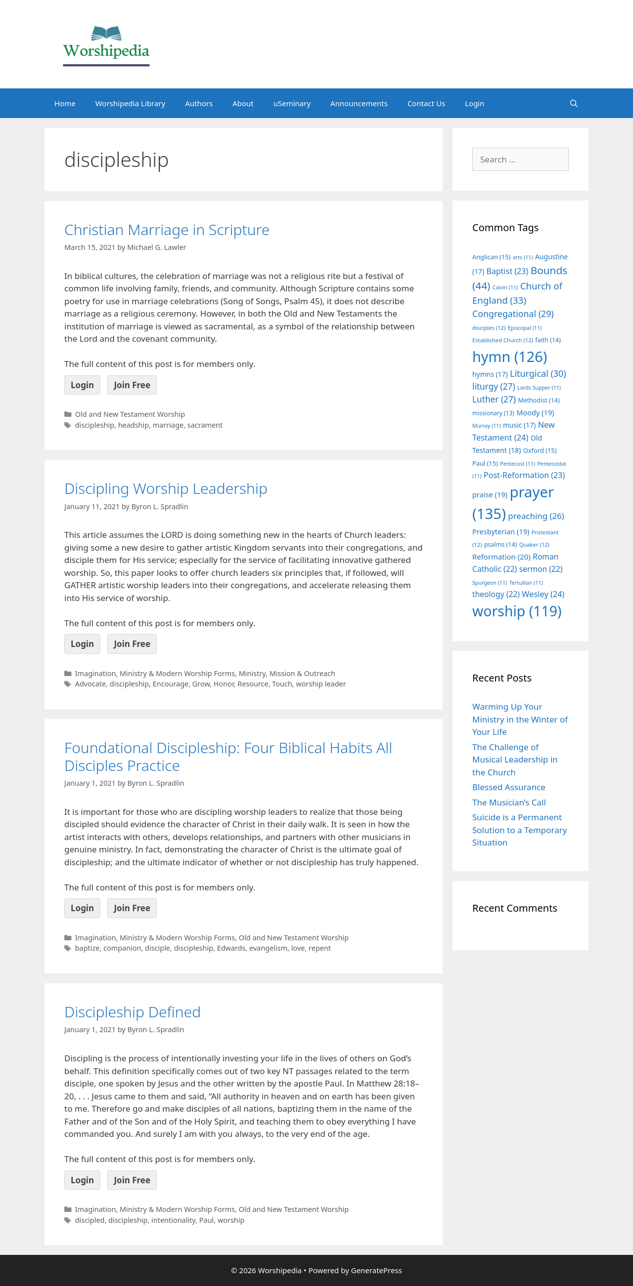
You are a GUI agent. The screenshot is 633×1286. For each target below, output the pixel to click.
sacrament (205, 425)
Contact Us (426, 103)
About (243, 103)
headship (133, 425)
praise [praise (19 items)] (489, 494)
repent (320, 948)
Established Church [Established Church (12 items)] (502, 340)
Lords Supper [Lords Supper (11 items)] (539, 387)
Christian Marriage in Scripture (167, 229)
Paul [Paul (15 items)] (485, 463)
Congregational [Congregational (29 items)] (513, 314)
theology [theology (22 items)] (496, 594)
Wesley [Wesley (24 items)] (543, 594)
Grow (201, 683)
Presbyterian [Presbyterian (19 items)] (500, 531)
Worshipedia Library (130, 103)
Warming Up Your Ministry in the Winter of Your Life (520, 719)
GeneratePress (376, 1270)
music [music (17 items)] (519, 425)
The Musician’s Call (509, 802)
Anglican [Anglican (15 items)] (491, 256)
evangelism (268, 948)
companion (122, 948)
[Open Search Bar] (573, 103)
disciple (157, 948)
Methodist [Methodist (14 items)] (538, 400)
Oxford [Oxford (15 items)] (539, 450)
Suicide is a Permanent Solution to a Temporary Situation (519, 829)
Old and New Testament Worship (130, 414)
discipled (90, 1220)
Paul (206, 1220)
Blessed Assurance (508, 787)
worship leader (321, 683)
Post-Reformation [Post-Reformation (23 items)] (524, 475)
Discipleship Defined (132, 1012)
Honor (224, 683)
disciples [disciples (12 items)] (488, 327)
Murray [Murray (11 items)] (486, 425)
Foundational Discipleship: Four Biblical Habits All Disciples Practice (228, 756)
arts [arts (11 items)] (523, 257)
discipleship (94, 425)
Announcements (359, 103)
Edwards (231, 948)
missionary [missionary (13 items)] (493, 413)
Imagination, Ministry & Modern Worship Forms (155, 673)
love (298, 948)
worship (231, 1220)
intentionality (173, 1220)
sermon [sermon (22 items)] (541, 568)
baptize (87, 948)
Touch (282, 683)
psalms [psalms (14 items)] (500, 544)
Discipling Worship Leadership (166, 488)
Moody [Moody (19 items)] (535, 412)
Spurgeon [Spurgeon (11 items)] (489, 582)
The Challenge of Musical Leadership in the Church (515, 759)
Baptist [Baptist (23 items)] (508, 271)
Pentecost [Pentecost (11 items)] (517, 463)
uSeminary (292, 103)
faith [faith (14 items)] (548, 340)
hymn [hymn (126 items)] (509, 356)
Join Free (132, 385)
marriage (168, 425)
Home (65, 103)
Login (474, 103)
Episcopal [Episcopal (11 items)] (525, 327)
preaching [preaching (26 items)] (536, 516)
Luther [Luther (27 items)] (494, 399)
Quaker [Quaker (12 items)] (534, 544)
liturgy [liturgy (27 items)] (493, 386)
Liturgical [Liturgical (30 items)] (538, 373)
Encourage (170, 683)
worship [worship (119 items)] (517, 611)
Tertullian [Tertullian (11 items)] (526, 582)
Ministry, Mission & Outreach (287, 673)
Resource (252, 683)
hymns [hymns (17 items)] (490, 374)
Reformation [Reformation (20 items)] (501, 557)
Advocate (90, 683)
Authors (199, 103)
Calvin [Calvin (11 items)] (505, 287)
